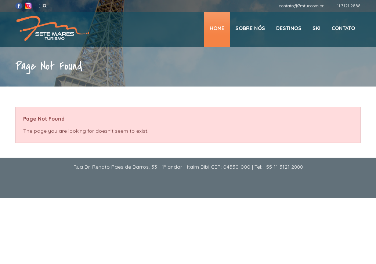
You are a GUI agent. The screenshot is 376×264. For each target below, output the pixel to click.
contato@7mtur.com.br (301, 5)
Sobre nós (250, 28)
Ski (316, 28)
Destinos (288, 28)
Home (217, 28)
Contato (343, 28)
